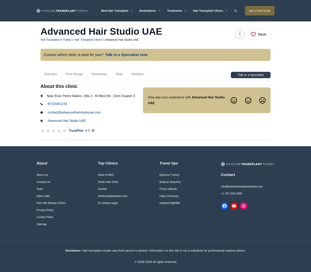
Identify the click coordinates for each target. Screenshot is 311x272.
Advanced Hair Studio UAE (67, 120)
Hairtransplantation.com (112, 196)
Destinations (151, 11)
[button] (235, 11)
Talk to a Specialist (251, 75)
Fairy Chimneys (169, 196)
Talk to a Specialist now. (126, 55)
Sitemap (41, 224)
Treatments (178, 11)
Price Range (74, 74)
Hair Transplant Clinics (212, 11)
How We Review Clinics (51, 203)
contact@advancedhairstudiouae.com (74, 112)
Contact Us (43, 182)
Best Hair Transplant (118, 11)
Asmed (102, 188)
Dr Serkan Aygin (108, 203)
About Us (42, 174)
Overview (50, 74)
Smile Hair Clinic (108, 182)
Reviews (137, 74)
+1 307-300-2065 (231, 193)
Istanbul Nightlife (169, 203)
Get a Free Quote (260, 10)
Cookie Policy (44, 217)
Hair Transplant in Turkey (55, 39)
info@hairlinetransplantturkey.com (242, 186)
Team (119, 74)
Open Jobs (43, 196)
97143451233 (57, 104)
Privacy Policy (45, 210)
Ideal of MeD (106, 174)
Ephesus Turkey (169, 174)
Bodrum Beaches (170, 182)
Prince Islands (168, 188)
